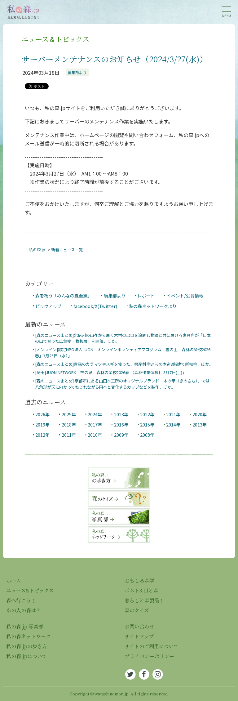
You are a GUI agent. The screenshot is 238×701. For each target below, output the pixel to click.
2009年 (121, 434)
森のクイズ (137, 610)
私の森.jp (37, 249)
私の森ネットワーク (28, 636)
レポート (146, 295)
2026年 (42, 414)
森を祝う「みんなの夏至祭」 (63, 295)
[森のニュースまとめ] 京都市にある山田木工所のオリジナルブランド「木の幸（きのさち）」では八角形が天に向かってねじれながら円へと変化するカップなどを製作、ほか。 (122, 384)
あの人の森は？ (23, 610)
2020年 (199, 414)
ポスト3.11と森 (141, 590)
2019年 (42, 424)
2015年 (147, 424)
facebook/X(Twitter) (95, 306)
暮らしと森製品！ (144, 600)
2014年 (173, 424)
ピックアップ (48, 306)
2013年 (199, 424)
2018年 (69, 424)
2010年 (95, 434)
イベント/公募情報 (185, 295)
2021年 (173, 414)
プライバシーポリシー (149, 656)
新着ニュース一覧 (67, 249)
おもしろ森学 (139, 580)
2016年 (121, 424)
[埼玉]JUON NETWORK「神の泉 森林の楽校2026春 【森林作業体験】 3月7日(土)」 (110, 372)
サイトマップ (139, 636)
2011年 (69, 434)
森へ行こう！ (21, 600)
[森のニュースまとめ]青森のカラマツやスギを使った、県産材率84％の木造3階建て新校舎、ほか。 (124, 364)
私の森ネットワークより (153, 306)
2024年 (95, 414)
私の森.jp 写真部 (24, 626)
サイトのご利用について (152, 646)
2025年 (69, 414)
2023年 (121, 414)
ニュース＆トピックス (55, 39)
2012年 (42, 434)
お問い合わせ (139, 626)
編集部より (77, 72)
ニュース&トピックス (30, 590)
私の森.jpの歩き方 (26, 646)
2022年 (147, 414)
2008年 (147, 434)
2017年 (95, 424)
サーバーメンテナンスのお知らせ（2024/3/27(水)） (115, 59)
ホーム (13, 580)
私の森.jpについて (26, 656)
